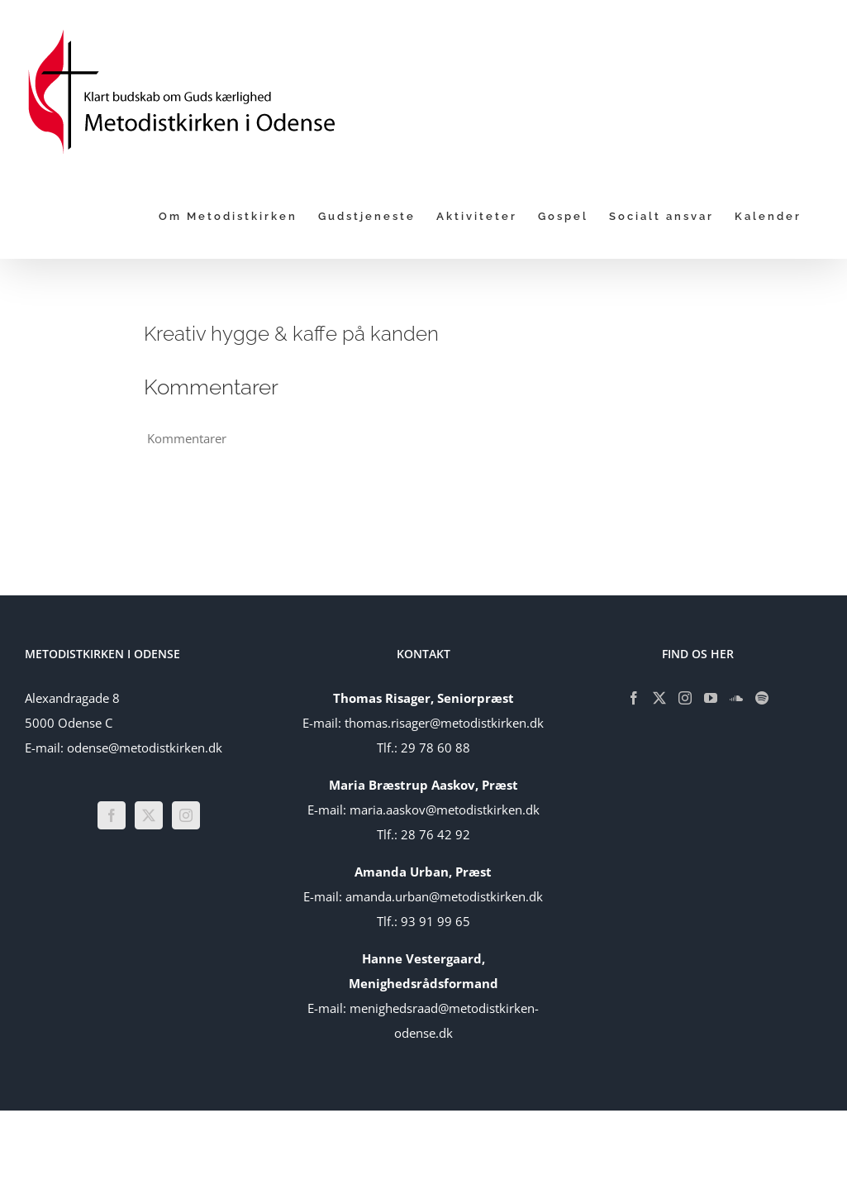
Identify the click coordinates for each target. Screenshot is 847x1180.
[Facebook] (112, 815)
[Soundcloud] (736, 698)
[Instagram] (186, 815)
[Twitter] (149, 815)
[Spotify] (761, 698)
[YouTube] (710, 698)
